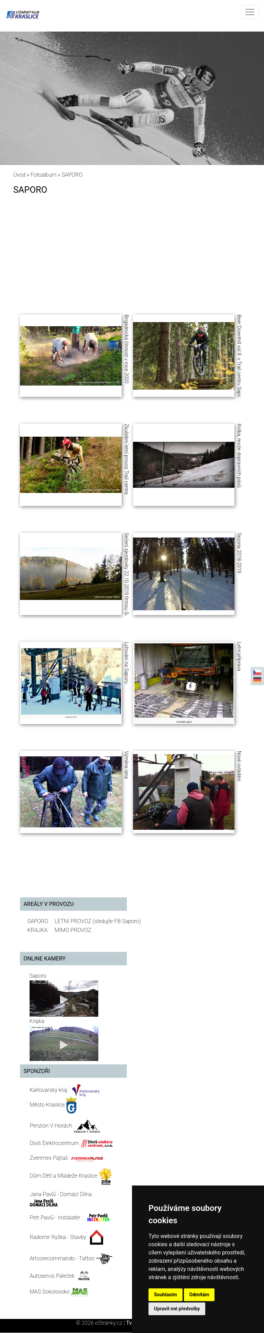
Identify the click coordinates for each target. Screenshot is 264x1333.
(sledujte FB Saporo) (117, 921)
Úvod (19, 175)
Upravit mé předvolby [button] (177, 1308)
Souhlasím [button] (165, 1294)
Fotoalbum (43, 175)
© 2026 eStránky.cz (101, 1323)
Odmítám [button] (199, 1294)
